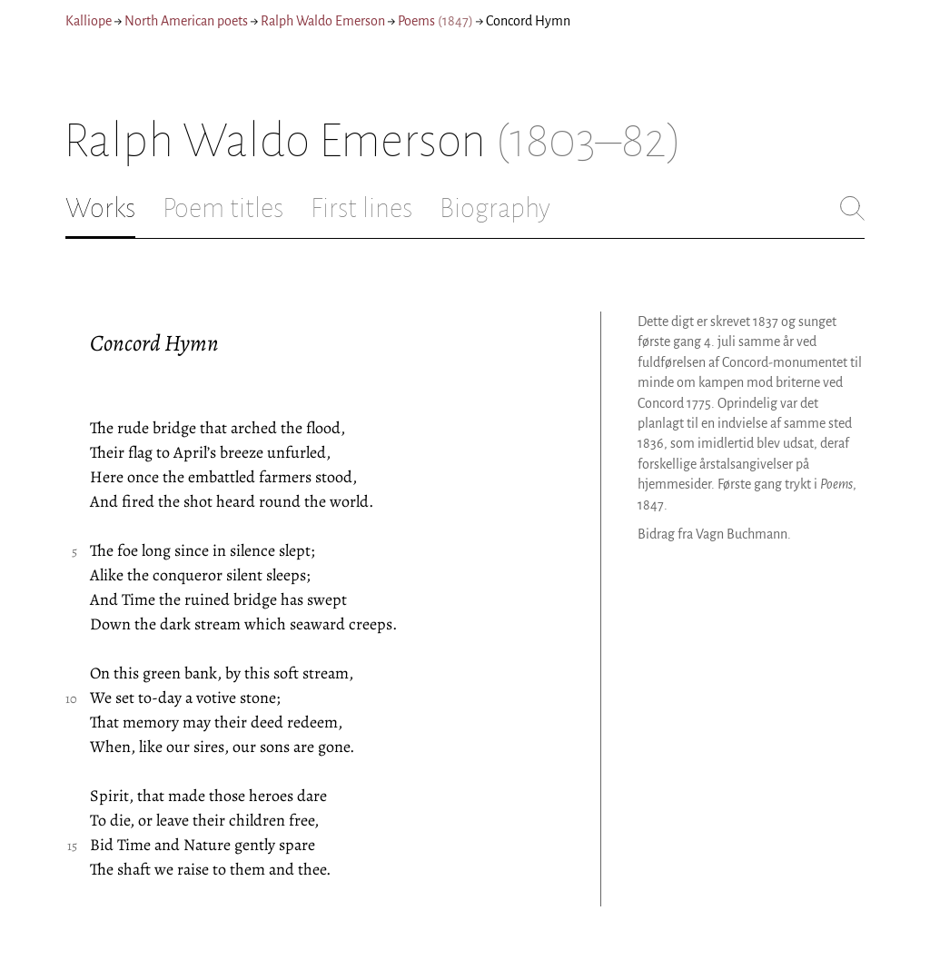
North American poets (186, 21)
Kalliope (88, 21)
